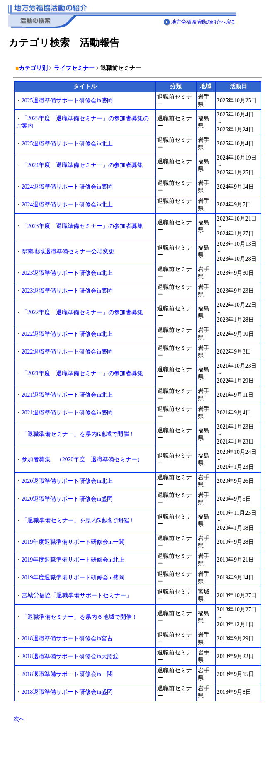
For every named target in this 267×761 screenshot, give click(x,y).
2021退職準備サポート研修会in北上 (67, 395)
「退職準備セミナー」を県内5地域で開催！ (78, 520)
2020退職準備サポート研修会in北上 (67, 481)
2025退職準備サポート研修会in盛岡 (67, 100)
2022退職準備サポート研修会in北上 (67, 334)
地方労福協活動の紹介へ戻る (203, 22)
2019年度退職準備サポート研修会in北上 (73, 560)
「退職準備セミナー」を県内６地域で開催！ (80, 617)
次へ (19, 719)
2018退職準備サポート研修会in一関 (67, 674)
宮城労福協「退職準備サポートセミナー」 (77, 595)
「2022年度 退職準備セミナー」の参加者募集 (82, 312)
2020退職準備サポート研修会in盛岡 (67, 499)
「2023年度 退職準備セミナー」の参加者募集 (82, 226)
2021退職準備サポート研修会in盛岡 (67, 413)
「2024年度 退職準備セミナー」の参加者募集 (82, 165)
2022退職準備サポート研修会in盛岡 (67, 352)
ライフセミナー (74, 68)
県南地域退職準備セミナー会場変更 (68, 251)
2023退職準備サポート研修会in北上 (67, 273)
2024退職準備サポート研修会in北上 (67, 204)
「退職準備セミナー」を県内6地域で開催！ (78, 434)
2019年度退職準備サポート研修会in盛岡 (73, 577)
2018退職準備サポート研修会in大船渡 (70, 656)
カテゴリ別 (33, 68)
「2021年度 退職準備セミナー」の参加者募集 (82, 373)
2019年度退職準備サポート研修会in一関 (73, 542)
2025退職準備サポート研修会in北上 (67, 144)
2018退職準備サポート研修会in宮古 (67, 638)
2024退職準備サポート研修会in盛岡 (67, 187)
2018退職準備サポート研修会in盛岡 (67, 692)
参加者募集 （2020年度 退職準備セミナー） (82, 459)
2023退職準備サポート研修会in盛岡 (67, 291)
